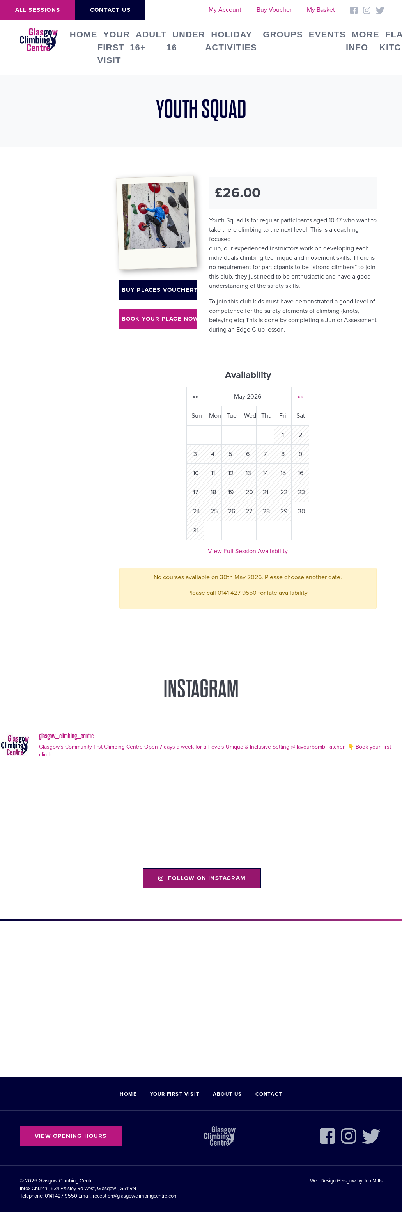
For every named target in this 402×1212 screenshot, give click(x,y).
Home (83, 34)
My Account (225, 10)
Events (327, 34)
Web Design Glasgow (333, 1181)
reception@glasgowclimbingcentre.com (135, 1196)
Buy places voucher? (159, 289)
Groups (283, 34)
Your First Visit (113, 47)
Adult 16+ (148, 41)
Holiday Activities (231, 41)
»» (300, 397)
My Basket (321, 10)
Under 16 (185, 41)
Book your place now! (159, 318)
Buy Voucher (274, 10)
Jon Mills (373, 1181)
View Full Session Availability (248, 551)
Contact (268, 1094)
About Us (227, 1094)
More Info (362, 41)
